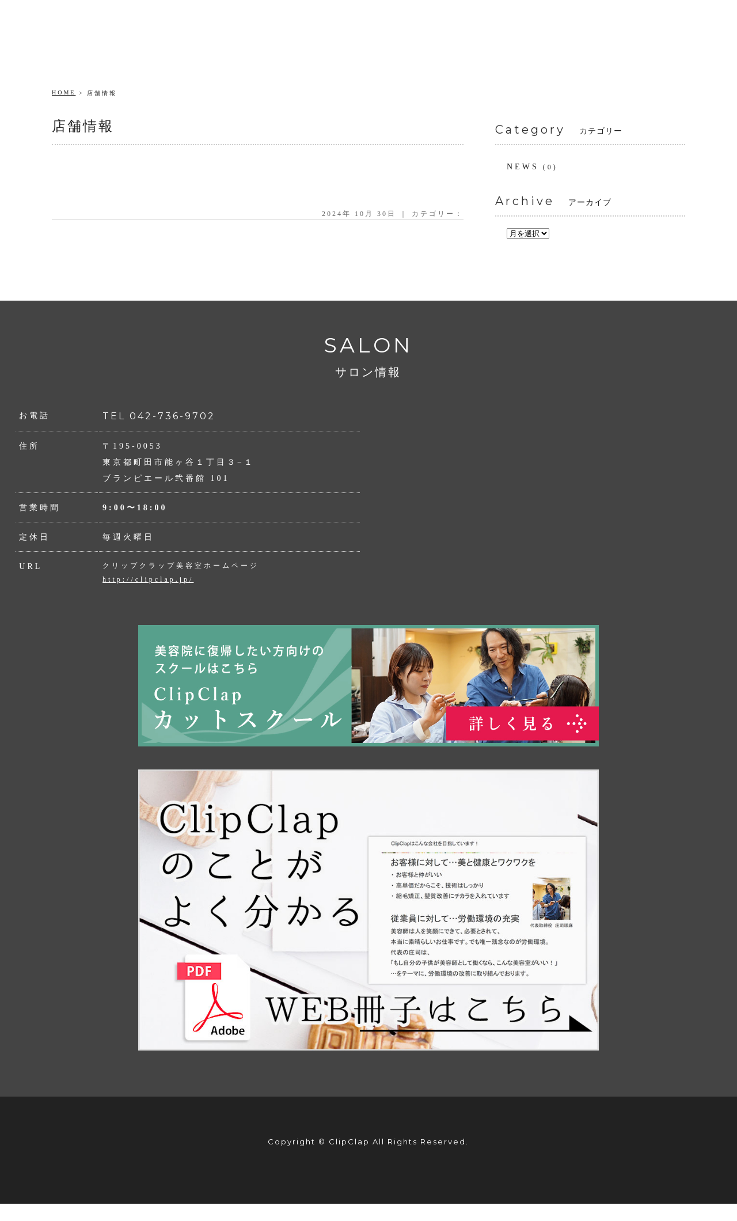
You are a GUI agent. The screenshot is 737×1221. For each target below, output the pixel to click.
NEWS (523, 166)
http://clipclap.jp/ (147, 579)
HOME (63, 92)
